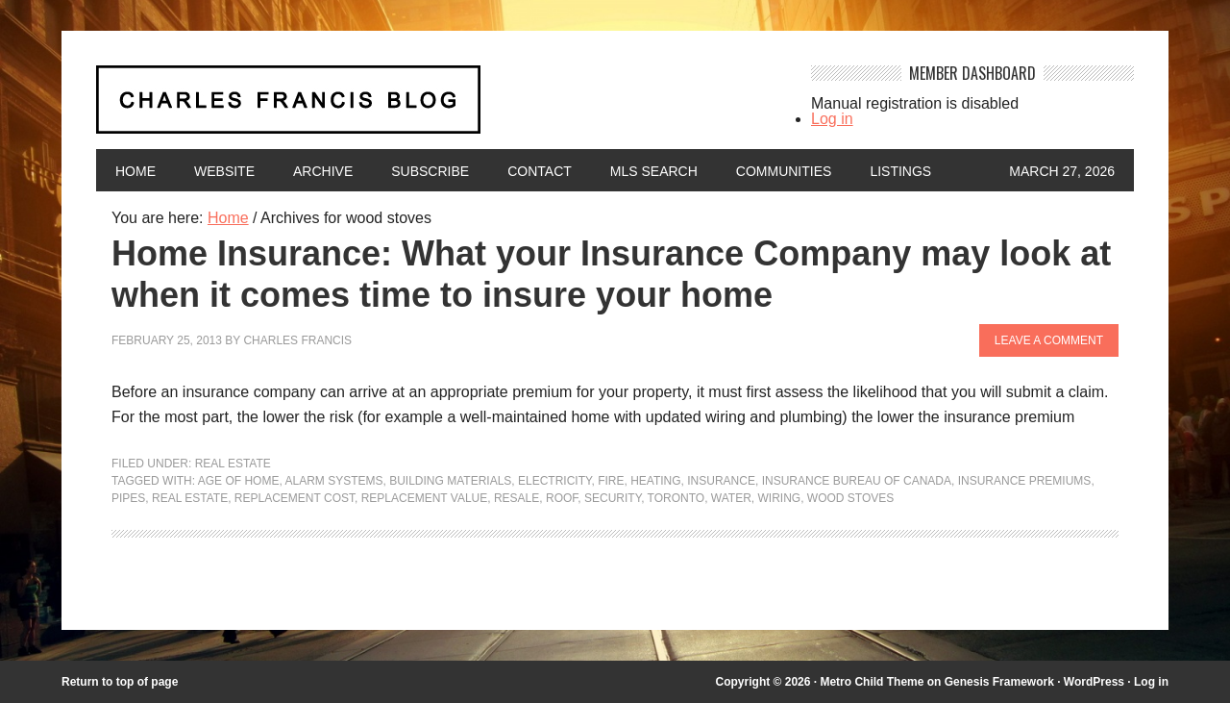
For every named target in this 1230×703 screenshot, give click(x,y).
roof (562, 498)
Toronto (676, 498)
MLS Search (654, 171)
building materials (450, 481)
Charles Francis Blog (436, 107)
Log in (832, 119)
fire (611, 481)
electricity (554, 481)
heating (655, 481)
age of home (239, 481)
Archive (323, 171)
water (731, 498)
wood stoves (850, 498)
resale (516, 498)
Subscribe (430, 171)
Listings (900, 171)
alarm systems (333, 481)
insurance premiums (1025, 481)
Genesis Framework (999, 682)
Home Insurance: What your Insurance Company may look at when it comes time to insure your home (611, 274)
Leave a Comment (1049, 340)
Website (224, 171)
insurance (721, 481)
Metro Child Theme (871, 682)
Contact (539, 171)
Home (135, 171)
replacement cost (294, 498)
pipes (128, 498)
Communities (784, 171)
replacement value (424, 498)
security (612, 498)
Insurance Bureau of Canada (856, 481)
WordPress (1094, 682)
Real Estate (233, 463)
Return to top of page (120, 682)
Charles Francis (297, 340)
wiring (778, 498)
